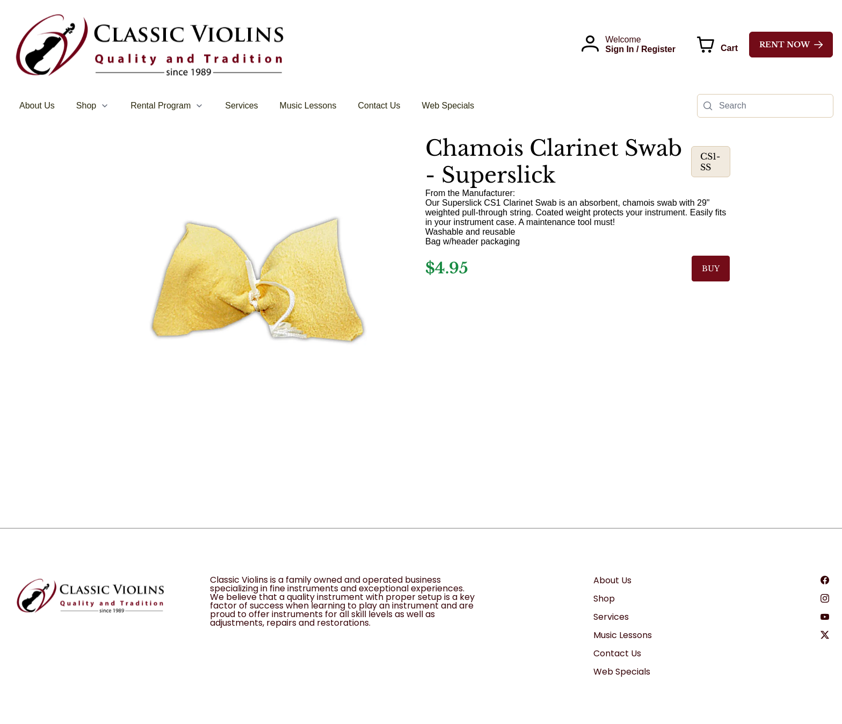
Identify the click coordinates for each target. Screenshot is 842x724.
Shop (604, 598)
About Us (612, 580)
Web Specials (621, 671)
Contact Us (617, 653)
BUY (711, 268)
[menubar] (247, 106)
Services (611, 617)
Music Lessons (622, 635)
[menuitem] (37, 106)
